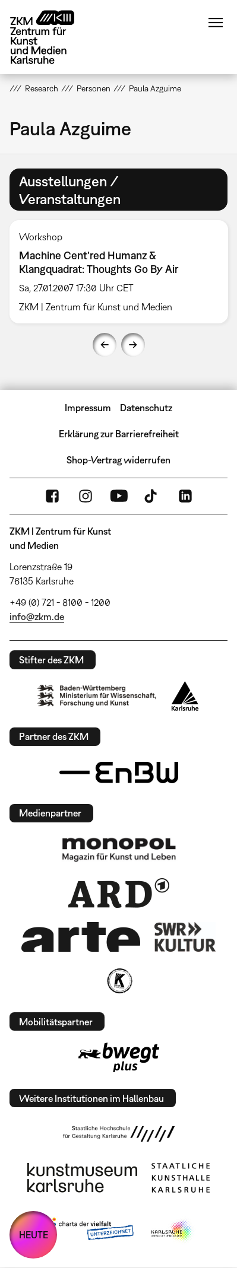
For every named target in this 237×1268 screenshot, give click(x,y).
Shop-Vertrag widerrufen (118, 460)
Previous (104, 345)
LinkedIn (185, 496)
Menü (215, 22)
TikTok (152, 496)
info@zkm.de (37, 616)
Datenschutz (146, 407)
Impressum (88, 407)
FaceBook (52, 496)
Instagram (85, 496)
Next (133, 345)
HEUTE (33, 1234)
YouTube (119, 496)
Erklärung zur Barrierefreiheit (119, 433)
